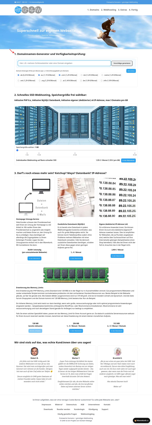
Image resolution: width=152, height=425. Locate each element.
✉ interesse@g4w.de (37, 2)
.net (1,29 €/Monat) (26, 80)
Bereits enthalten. (35, 331)
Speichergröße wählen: (27, 147)
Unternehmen (94, 404)
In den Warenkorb (128, 160)
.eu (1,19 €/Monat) (46, 75)
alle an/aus (131, 71)
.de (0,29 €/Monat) (26, 75)
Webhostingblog (87, 414)
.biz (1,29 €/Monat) (89, 75)
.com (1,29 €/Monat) (68, 75)
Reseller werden (63, 409)
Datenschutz (71, 404)
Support (105, 409)
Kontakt (107, 404)
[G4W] (28, 10)
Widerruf (58, 404)
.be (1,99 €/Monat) (88, 80)
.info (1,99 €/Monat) (110, 80)
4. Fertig (133, 9)
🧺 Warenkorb (141, 420)
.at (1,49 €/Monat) (68, 80)
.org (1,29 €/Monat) (47, 80)
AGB (82, 404)
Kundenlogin (79, 409)
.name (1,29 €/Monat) (111, 75)
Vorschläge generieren (121, 63)
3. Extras (122, 9)
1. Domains (93, 9)
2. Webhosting (108, 9)
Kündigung (93, 409)
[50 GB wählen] (134, 153)
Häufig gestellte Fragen (67, 414)
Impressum (46, 404)
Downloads (48, 409)
